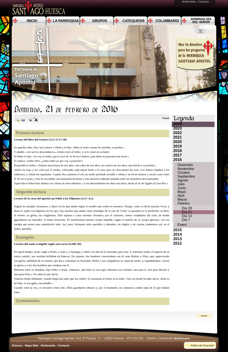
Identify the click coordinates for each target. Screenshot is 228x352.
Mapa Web (31, 345)
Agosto (183, 180)
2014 (177, 234)
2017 (177, 155)
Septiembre (186, 176)
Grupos (99, 21)
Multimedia (189, 1)
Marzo (182, 199)
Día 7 (186, 220)
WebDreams (182, 338)
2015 (177, 230)
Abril (181, 195)
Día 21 (187, 212)
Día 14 (187, 216)
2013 (177, 239)
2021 (177, 137)
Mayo (182, 192)
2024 (177, 124)
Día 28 (187, 208)
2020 (177, 142)
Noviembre (186, 169)
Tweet (165, 118)
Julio (181, 184)
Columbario (167, 21)
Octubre (184, 172)
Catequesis (134, 21)
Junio (182, 188)
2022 (177, 133)
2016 (177, 160)
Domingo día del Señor (201, 20)
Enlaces (17, 345)
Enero (182, 224)
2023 (177, 128)
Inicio (32, 21)
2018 (177, 151)
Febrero (184, 203)
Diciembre (185, 165)
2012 (177, 243)
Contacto (204, 1)
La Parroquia (66, 21)
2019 (177, 146)
